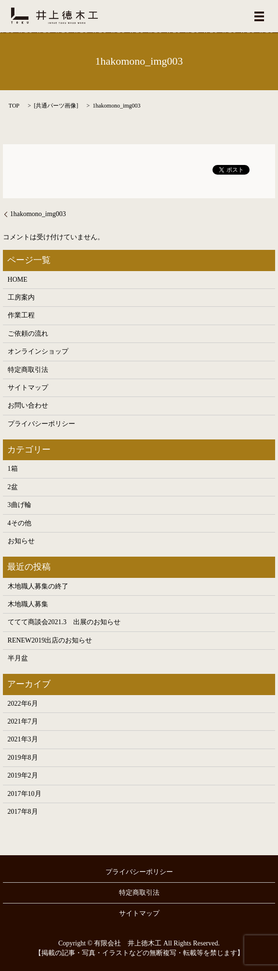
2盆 (13, 487)
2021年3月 (23, 739)
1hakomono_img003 (38, 214)
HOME (17, 279)
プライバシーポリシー (41, 423)
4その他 (19, 523)
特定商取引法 (28, 369)
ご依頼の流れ (28, 333)
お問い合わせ (28, 405)
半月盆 (18, 658)
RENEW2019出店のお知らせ (50, 640)
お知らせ (21, 541)
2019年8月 (23, 757)
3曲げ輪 (19, 504)
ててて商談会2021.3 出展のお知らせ (64, 622)
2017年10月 (24, 793)
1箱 (13, 468)
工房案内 (21, 297)
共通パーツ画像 (56, 105)
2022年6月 (23, 703)
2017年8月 (23, 811)
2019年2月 (23, 775)
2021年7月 (23, 721)
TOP (14, 105)
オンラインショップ (38, 351)
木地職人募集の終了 (38, 586)
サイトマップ (28, 387)
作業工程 (21, 315)
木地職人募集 (28, 604)
